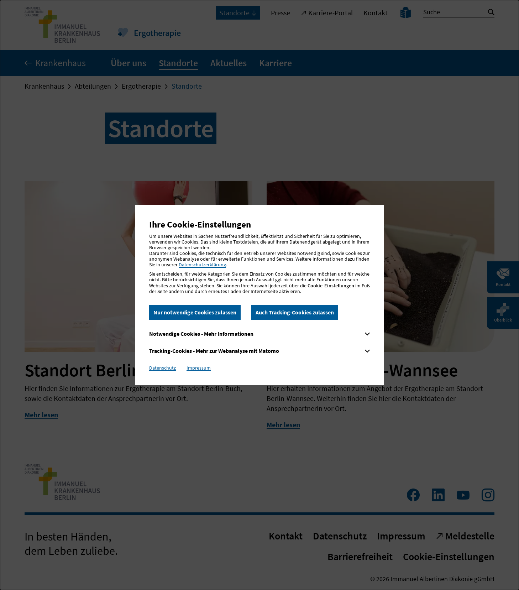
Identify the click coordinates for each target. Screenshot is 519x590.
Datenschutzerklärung (202, 264)
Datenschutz (162, 368)
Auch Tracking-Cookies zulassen (295, 312)
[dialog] (259, 295)
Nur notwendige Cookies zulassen (194, 312)
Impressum (199, 368)
